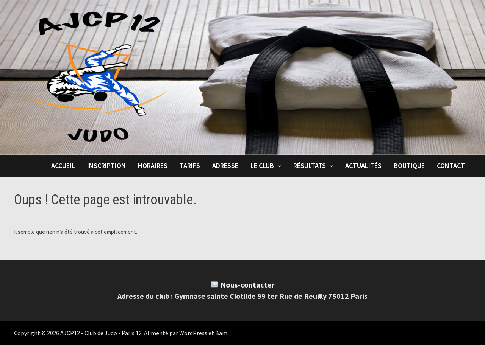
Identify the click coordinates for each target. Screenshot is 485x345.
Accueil (63, 165)
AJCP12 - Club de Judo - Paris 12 (101, 333)
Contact (451, 165)
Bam (221, 333)
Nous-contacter (248, 284)
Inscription (106, 165)
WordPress (193, 333)
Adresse (225, 165)
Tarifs (190, 165)
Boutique (409, 165)
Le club (262, 165)
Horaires (152, 165)
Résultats (309, 165)
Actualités (363, 165)
